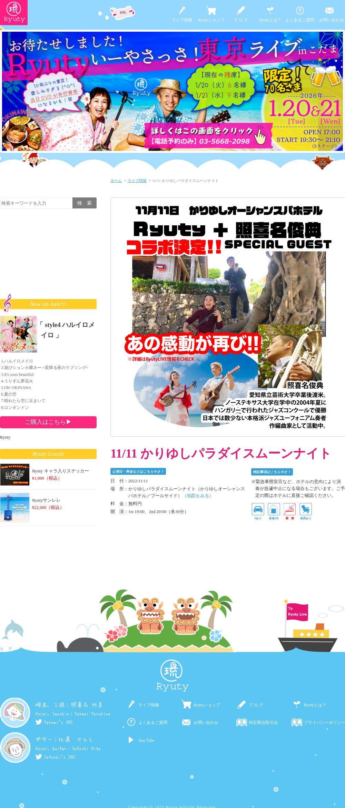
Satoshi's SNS (55, 757)
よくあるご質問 (299, 20)
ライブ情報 (181, 20)
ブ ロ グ (241, 20)
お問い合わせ (331, 20)
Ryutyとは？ (270, 20)
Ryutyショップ (211, 20)
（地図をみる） (198, 495)
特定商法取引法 (263, 722)
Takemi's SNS (54, 722)
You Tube (146, 740)
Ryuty (5, 437)
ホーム (116, 180)
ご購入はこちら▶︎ (48, 421)
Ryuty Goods (48, 453)
